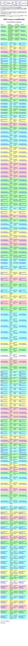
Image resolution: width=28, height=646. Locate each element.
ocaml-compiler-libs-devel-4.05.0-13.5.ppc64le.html (4, 601)
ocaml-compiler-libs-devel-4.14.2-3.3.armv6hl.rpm (22, 552)
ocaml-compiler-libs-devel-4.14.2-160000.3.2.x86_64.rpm (23, 522)
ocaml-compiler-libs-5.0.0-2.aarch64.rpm (22, 260)
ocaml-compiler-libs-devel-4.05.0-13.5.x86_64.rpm (22, 611)
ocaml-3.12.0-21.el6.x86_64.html (4, 35)
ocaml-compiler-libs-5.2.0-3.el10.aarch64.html (5, 224)
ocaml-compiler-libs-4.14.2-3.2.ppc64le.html (5, 344)
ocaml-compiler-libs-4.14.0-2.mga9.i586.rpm (23, 378)
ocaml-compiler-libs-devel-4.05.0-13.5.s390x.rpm (22, 606)
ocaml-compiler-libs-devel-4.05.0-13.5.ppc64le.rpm (22, 601)
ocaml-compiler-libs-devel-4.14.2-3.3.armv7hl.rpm (22, 557)
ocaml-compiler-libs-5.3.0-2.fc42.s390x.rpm (23, 96)
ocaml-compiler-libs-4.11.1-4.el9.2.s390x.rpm (23, 441)
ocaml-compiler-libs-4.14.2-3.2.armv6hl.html (5, 332)
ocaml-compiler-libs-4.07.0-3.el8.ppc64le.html (5, 465)
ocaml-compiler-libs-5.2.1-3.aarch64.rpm (22, 104)
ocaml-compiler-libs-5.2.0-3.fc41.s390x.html (5, 216)
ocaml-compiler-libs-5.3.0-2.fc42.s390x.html (5, 96)
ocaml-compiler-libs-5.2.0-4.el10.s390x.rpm (23, 164)
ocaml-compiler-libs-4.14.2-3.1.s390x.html (4, 362)
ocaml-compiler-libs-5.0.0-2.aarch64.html (4, 260)
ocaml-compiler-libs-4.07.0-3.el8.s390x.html (5, 469)
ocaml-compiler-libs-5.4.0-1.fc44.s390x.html (5, 52)
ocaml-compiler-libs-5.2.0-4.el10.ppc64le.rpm (23, 148)
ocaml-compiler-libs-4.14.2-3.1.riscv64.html (5, 356)
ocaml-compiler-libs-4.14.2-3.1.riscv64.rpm (23, 356)
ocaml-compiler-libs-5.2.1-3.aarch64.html (4, 104)
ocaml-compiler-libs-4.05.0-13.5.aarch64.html (5, 478)
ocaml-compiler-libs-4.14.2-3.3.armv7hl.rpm (23, 326)
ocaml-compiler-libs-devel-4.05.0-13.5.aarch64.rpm (22, 597)
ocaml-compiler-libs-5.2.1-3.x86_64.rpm (22, 110)
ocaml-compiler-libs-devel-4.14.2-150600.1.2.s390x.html (4, 537)
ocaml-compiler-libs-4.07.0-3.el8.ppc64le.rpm (23, 465)
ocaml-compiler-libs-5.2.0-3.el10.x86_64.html (5, 248)
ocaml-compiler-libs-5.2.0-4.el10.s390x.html (5, 164)
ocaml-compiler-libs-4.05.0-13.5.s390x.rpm (23, 490)
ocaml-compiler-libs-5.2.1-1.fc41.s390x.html (5, 124)
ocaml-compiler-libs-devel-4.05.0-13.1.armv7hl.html (4, 616)
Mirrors (23, 3)
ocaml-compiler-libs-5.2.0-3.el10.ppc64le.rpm (23, 232)
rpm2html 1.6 (7, 621)
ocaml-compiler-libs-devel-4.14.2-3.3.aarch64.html (4, 547)
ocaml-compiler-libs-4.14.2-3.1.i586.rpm (22, 350)
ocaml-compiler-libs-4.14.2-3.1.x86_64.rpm (23, 367)
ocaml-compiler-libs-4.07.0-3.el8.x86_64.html (5, 473)
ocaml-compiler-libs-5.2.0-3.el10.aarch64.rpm (23, 224)
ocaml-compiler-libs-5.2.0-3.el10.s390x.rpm (23, 240)
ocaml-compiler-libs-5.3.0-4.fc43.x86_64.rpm (23, 84)
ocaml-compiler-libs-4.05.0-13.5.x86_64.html (5, 495)
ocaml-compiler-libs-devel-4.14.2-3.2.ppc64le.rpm (22, 572)
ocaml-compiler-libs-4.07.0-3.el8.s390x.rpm (23, 469)
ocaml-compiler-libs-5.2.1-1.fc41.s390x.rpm (23, 124)
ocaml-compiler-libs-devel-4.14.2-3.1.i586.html (4, 577)
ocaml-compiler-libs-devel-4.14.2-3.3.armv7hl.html (4, 557)
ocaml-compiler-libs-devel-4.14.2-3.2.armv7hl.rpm (22, 567)
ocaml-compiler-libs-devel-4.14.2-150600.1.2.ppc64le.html (5, 532)
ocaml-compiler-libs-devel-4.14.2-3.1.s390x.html (4, 587)
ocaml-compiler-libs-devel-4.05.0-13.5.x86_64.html (4, 611)
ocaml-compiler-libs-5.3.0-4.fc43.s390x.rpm (23, 80)
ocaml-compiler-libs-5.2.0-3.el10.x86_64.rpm (23, 248)
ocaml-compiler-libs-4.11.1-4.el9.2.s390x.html (5, 441)
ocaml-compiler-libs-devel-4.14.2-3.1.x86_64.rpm (22, 592)
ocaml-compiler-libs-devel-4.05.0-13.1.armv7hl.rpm (22, 616)
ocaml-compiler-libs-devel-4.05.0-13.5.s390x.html (4, 606)
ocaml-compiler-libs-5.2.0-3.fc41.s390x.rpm (23, 216)
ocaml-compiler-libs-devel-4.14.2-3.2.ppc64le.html (4, 572)
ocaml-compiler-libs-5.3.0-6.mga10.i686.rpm (23, 65)
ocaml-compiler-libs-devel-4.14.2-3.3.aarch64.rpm (22, 547)
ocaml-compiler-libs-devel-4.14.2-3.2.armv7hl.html (4, 567)
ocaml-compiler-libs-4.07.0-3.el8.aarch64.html (5, 461)
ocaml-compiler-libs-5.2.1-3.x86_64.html (4, 110)
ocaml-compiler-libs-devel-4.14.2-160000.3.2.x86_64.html (5, 522)
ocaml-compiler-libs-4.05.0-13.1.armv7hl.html (5, 501)
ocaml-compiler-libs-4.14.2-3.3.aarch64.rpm (23, 314)
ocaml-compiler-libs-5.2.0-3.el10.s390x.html (5, 240)
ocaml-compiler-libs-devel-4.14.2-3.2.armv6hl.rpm (22, 562)
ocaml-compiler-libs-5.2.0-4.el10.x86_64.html (5, 180)
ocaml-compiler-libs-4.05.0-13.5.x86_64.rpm (23, 495)
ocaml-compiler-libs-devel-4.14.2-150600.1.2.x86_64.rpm (23, 542)
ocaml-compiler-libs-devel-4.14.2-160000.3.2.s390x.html (4, 517)
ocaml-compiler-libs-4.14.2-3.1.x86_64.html (5, 367)
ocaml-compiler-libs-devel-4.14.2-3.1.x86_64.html (4, 592)
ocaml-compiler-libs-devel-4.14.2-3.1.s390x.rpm (22, 587)
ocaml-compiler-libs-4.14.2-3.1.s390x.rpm (22, 362)
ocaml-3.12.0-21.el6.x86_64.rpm (23, 35)
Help (26, 3)
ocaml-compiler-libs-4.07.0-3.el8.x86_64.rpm (23, 473)
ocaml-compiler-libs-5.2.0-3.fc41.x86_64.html (5, 220)
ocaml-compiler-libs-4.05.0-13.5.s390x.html (4, 490)
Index (2, 3)
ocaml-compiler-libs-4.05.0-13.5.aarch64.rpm (23, 478)
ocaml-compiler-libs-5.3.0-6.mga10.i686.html (5, 65)
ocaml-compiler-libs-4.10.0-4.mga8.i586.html (5, 454)
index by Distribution (9, 3)
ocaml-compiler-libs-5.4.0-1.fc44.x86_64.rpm (23, 56)
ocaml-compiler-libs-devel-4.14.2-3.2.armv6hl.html (4, 562)
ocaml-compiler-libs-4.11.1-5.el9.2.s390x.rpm (23, 409)
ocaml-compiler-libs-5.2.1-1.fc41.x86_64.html (5, 128)
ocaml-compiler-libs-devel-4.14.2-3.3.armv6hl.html (4, 552)
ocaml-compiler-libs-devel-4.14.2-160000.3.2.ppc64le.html (5, 512)
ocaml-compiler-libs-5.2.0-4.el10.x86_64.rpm (23, 180)
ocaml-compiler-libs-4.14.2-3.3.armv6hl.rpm (23, 320)
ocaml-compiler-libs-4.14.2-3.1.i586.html (4, 350)
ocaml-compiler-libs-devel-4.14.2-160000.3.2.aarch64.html (5, 507)
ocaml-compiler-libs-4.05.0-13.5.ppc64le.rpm (23, 484)
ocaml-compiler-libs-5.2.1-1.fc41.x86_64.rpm (23, 128)
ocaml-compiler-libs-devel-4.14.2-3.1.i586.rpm (22, 577)
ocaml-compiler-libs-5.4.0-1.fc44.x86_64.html (5, 56)
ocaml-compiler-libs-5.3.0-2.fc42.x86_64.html (5, 100)
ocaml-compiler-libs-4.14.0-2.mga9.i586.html (5, 378)
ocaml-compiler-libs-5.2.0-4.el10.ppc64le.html (5, 148)
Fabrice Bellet (2, 622)
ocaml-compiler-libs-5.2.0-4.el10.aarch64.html (5, 132)
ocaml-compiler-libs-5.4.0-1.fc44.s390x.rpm (23, 52)
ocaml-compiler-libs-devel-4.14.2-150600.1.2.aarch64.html (5, 527)
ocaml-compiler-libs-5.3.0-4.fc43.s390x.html (5, 80)
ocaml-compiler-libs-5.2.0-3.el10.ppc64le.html (5, 232)
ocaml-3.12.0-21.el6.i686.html (3, 27)
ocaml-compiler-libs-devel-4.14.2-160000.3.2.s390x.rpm (22, 517)
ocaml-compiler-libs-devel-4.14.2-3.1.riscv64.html (4, 582)
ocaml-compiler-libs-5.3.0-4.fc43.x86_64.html (5, 84)
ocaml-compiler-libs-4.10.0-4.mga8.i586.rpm (23, 454)
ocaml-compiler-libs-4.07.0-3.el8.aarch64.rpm (23, 461)
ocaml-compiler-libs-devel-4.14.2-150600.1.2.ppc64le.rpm (23, 532)
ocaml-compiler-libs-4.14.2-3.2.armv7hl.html (5, 338)
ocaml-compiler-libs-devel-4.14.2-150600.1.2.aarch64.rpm (23, 527)
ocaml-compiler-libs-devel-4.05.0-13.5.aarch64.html (4, 597)
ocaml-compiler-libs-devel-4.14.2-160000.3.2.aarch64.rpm (23, 507)
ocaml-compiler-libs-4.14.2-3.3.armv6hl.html (5, 320)
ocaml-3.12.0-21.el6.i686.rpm (23, 27)
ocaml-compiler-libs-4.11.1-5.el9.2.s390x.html (5, 409)
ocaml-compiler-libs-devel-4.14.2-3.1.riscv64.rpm (22, 582)
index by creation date (16, 3)
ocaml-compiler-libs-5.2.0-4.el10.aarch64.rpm (23, 132)
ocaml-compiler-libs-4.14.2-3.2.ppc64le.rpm (23, 344)
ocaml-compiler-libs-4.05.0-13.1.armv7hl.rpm (23, 501)
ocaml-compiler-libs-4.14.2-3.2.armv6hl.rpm (23, 332)
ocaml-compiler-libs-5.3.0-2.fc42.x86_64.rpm (23, 100)
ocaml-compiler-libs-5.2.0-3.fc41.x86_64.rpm (23, 220)
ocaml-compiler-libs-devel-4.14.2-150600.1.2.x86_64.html (5, 542)
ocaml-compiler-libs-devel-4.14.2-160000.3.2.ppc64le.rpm (23, 512)
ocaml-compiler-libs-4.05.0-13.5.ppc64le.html (5, 484)
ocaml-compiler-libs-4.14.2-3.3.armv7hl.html (5, 326)
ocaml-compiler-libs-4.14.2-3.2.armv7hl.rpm (23, 338)
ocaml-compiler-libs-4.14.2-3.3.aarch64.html (5, 314)
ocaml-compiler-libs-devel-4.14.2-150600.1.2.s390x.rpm (22, 537)
